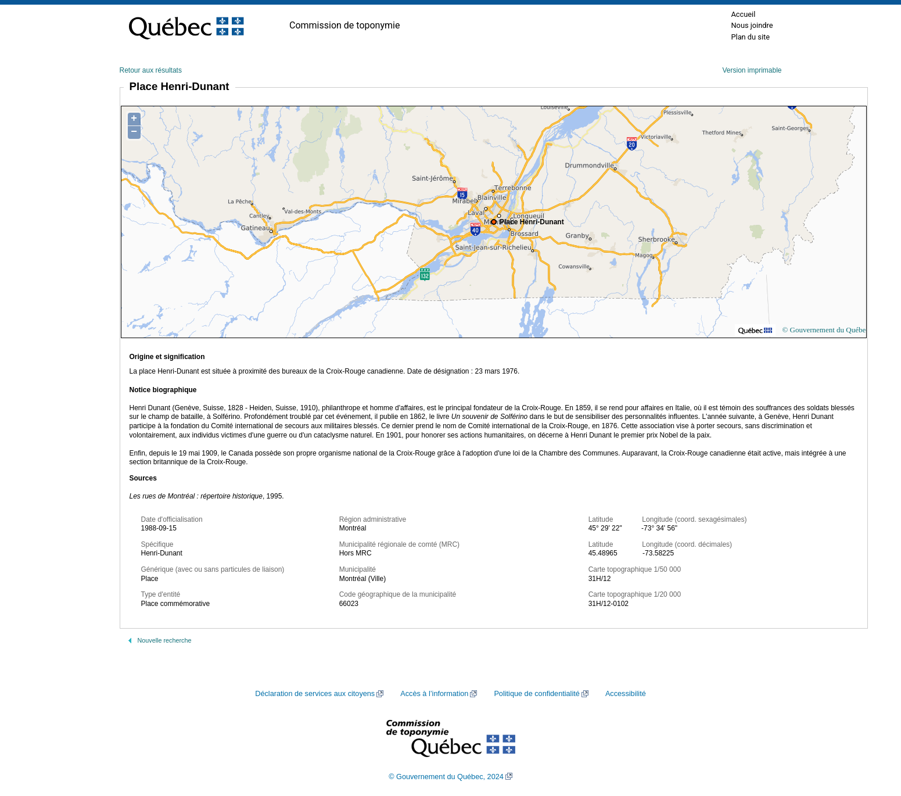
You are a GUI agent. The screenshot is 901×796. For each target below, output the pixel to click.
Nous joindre (752, 25)
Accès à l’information (434, 694)
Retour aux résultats (151, 70)
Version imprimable (751, 70)
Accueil (743, 14)
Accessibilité (625, 694)
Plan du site (750, 37)
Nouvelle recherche (165, 640)
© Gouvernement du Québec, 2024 (446, 777)
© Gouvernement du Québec (825, 329)
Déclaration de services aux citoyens (315, 694)
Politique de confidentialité (536, 694)
